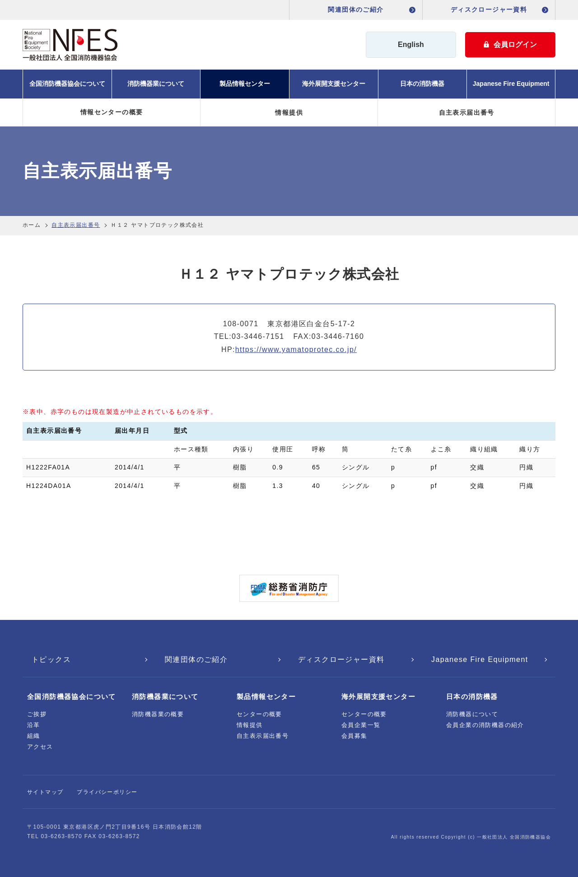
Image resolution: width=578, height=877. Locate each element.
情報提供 (289, 112)
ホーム (32, 225)
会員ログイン (510, 44)
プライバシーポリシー (107, 792)
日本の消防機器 (422, 83)
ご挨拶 (37, 714)
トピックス (51, 659)
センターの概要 (259, 714)
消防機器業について (155, 83)
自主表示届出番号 (466, 112)
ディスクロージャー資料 (489, 9)
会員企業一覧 (360, 725)
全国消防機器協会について (67, 83)
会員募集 (354, 735)
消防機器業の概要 (158, 714)
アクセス (40, 746)
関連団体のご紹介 (355, 9)
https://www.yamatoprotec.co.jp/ (296, 349)
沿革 (33, 725)
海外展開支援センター (333, 83)
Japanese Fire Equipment (511, 83)
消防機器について (472, 714)
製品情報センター (244, 83)
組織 (33, 735)
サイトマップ (45, 792)
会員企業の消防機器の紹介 (485, 725)
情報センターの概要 (111, 112)
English (411, 44)
